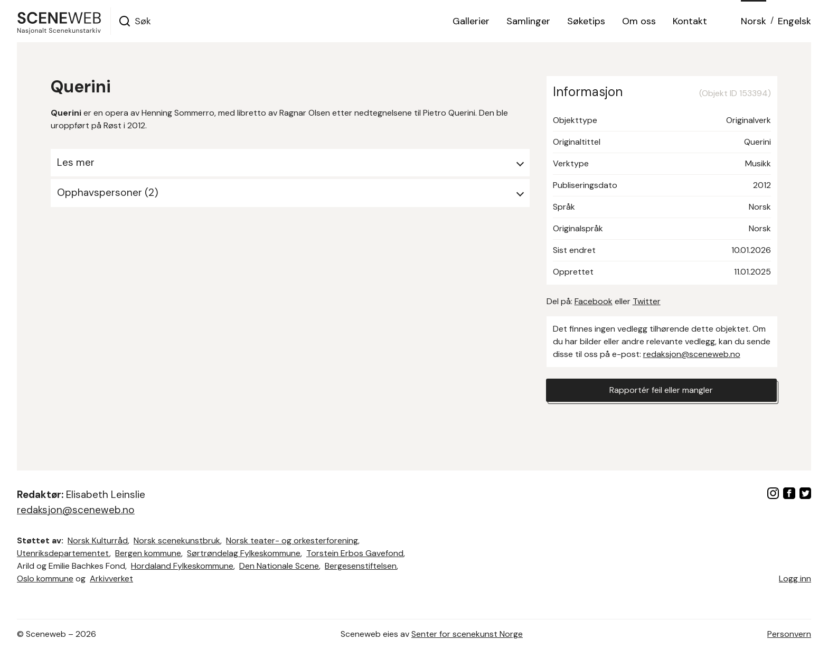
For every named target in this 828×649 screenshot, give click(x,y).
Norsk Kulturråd (98, 540)
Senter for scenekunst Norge (467, 633)
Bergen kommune (148, 553)
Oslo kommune (45, 578)
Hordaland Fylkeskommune (182, 565)
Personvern (789, 633)
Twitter (647, 301)
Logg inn (795, 578)
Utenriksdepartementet (63, 553)
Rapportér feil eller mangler (661, 390)
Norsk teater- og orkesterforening (292, 540)
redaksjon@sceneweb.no (691, 354)
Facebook (594, 301)
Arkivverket (111, 578)
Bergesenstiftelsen (361, 565)
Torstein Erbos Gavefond (354, 553)
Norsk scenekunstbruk (177, 540)
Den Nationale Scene (279, 565)
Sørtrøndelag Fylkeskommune (243, 553)
